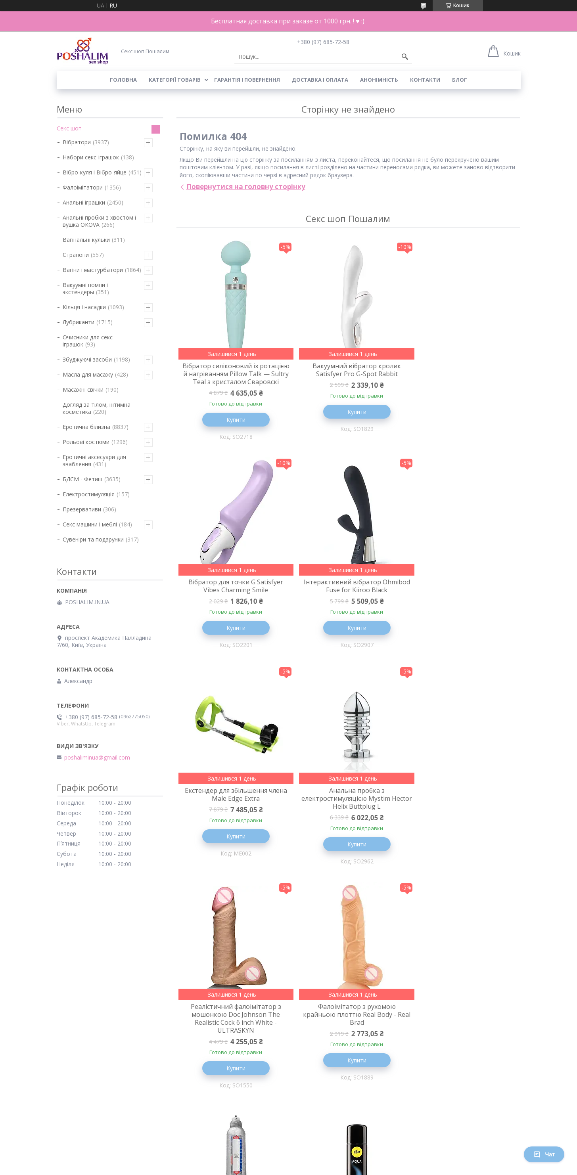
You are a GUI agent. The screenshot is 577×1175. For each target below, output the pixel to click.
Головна (123, 79)
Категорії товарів (175, 79)
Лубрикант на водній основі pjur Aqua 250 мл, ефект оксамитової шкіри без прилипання (233, 1040)
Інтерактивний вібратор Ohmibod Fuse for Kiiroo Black (233, 595)
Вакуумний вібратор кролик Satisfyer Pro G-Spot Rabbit (348, 370)
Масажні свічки (83, 389)
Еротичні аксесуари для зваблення (94, 460)
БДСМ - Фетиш (82, 479)
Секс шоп (69, 128)
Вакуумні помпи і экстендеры (85, 288)
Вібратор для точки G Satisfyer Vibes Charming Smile (463, 370)
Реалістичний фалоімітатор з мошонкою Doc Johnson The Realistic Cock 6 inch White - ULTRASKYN (233, 819)
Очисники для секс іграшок (88, 340)
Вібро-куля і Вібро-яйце (95, 172)
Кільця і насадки (84, 307)
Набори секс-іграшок (91, 157)
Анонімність (379, 79)
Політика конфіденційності (342, 1167)
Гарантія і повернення (247, 79)
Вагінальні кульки (86, 239)
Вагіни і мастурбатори (93, 270)
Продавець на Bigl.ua (288, 1160)
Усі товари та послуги (345, 1128)
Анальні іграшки (84, 202)
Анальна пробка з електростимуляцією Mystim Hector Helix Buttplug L (462, 598)
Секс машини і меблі (90, 524)
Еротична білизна (86, 427)
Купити (232, 427)
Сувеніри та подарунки (93, 539)
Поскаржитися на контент (275, 1167)
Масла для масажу (88, 374)
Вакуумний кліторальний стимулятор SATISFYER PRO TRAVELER (348, 1040)
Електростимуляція (89, 494)
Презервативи (82, 509)
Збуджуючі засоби (87, 359)
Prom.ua (327, 1153)
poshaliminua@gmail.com (97, 757)
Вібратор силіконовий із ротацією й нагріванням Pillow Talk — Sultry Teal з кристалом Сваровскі (232, 378)
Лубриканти (78, 322)
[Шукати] (405, 56)
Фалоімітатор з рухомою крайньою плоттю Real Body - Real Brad (348, 815)
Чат (544, 1154)
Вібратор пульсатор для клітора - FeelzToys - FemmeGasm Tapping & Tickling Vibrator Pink (463, 1040)
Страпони (76, 254)
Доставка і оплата (320, 79)
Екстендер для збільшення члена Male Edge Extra (348, 595)
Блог (459, 79)
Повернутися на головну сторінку (245, 186)
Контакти (425, 79)
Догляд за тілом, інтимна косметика (96, 408)
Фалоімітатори (83, 187)
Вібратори (77, 142)
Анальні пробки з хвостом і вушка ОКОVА (99, 221)
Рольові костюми (86, 442)
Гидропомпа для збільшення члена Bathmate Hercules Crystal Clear (462, 815)
